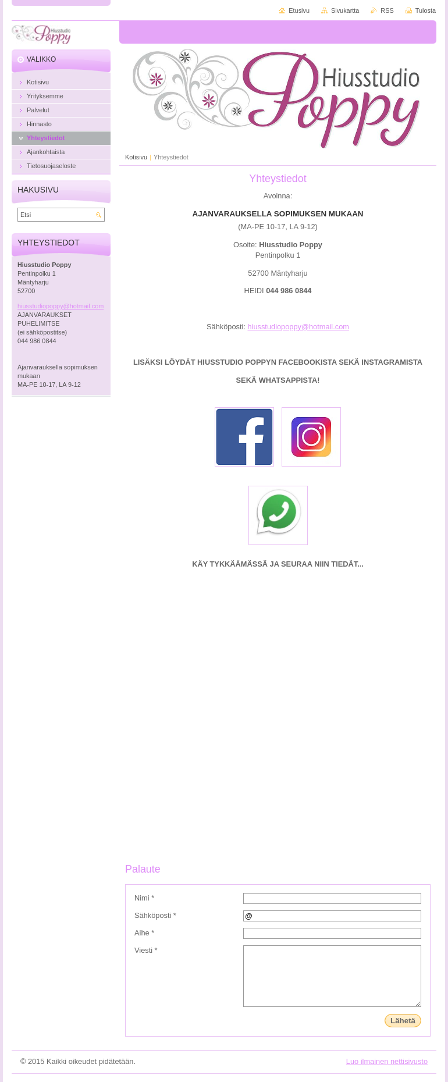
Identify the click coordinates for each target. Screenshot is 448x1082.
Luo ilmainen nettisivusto (387, 1061)
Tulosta (425, 10)
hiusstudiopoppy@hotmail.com (298, 326)
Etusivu (299, 10)
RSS (387, 10)
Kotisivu (136, 157)
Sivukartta (345, 10)
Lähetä (402, 1020)
